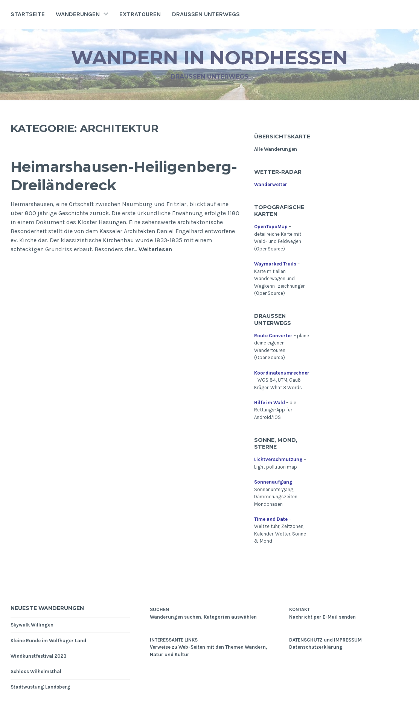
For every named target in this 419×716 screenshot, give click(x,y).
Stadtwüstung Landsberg (40, 687)
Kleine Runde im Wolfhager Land (48, 640)
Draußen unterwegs (206, 14)
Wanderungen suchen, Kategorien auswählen (203, 617)
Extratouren (140, 14)
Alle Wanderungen (275, 149)
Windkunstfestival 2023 (39, 656)
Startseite (28, 14)
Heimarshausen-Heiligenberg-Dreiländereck (124, 176)
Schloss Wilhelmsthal (36, 671)
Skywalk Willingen (32, 625)
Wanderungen (78, 14)
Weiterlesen (155, 249)
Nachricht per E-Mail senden (322, 617)
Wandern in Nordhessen (209, 57)
